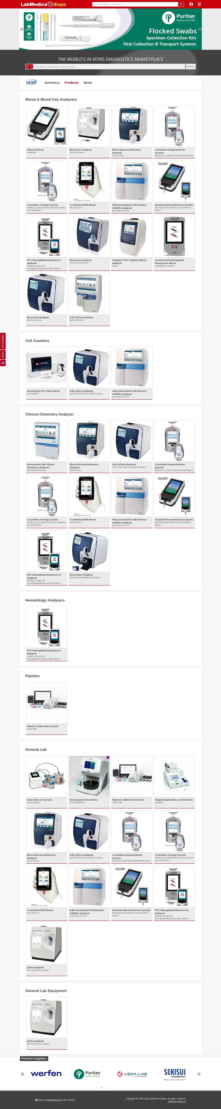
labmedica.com (53, 1099)
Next (199, 29)
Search (190, 66)
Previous (21, 29)
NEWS (2, 354)
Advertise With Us (177, 1101)
